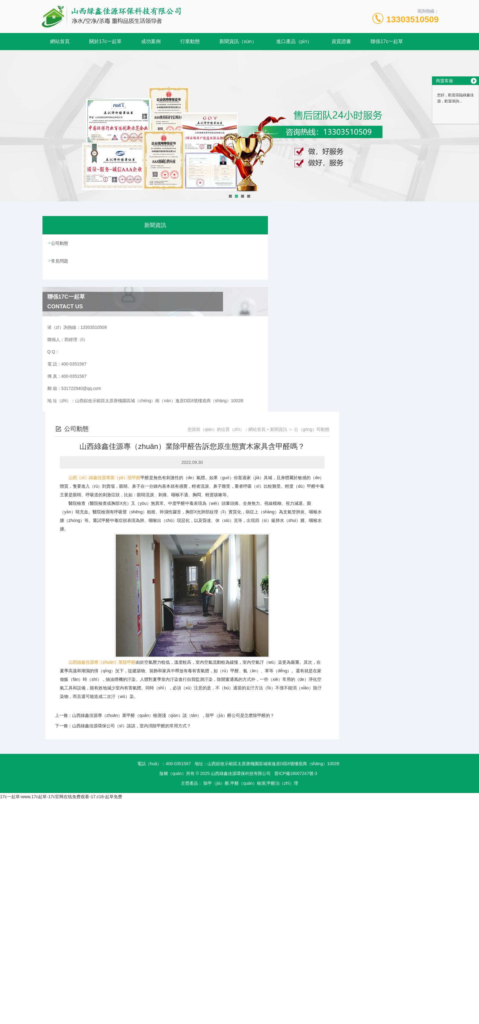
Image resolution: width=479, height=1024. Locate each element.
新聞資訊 (378, 233)
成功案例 (151, 41)
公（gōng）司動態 (411, 233)
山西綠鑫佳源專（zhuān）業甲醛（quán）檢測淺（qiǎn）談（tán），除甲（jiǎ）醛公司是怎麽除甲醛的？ (273, 519)
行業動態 (190, 41)
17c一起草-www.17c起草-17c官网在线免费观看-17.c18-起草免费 (61, 601)
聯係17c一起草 (387, 41)
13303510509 (412, 19)
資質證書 (341, 41)
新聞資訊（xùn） (238, 41)
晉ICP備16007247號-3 (295, 577)
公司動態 (59, 242)
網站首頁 (60, 41)
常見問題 (59, 260)
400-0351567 (178, 568)
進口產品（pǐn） (294, 41)
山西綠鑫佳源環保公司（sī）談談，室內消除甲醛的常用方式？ (231, 530)
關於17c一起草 (105, 41)
